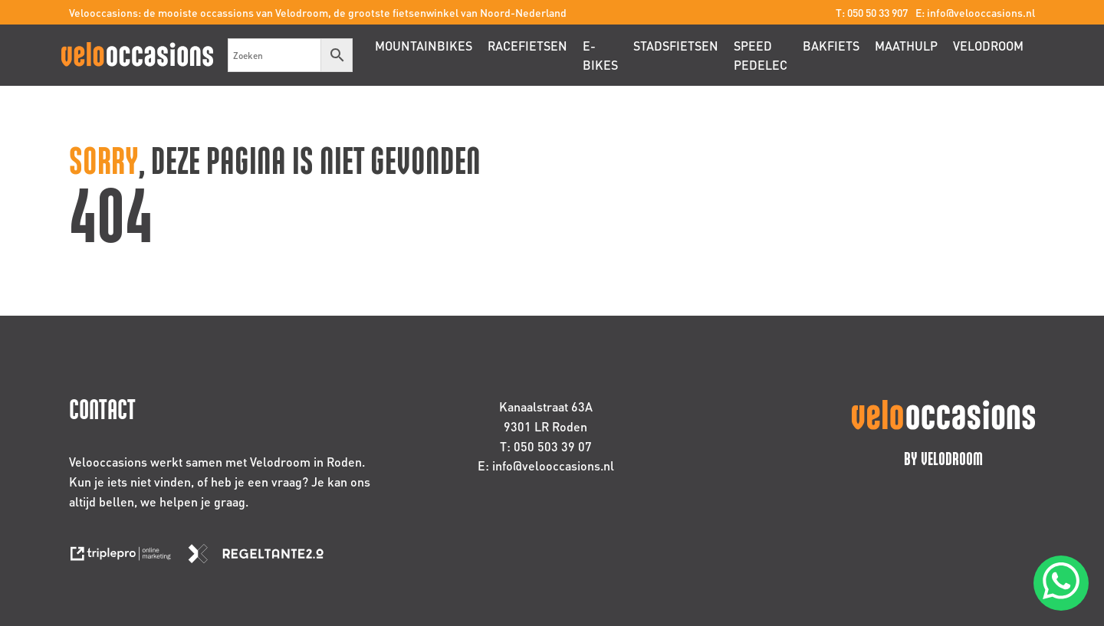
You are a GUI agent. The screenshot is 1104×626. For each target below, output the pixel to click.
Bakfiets (831, 46)
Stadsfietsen (675, 46)
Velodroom (988, 46)
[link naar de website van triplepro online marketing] (128, 558)
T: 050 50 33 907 (872, 12)
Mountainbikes (423, 46)
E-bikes (600, 56)
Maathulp (906, 46)
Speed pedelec (760, 56)
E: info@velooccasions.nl (975, 12)
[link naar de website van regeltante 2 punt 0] (262, 558)
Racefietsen (527, 46)
